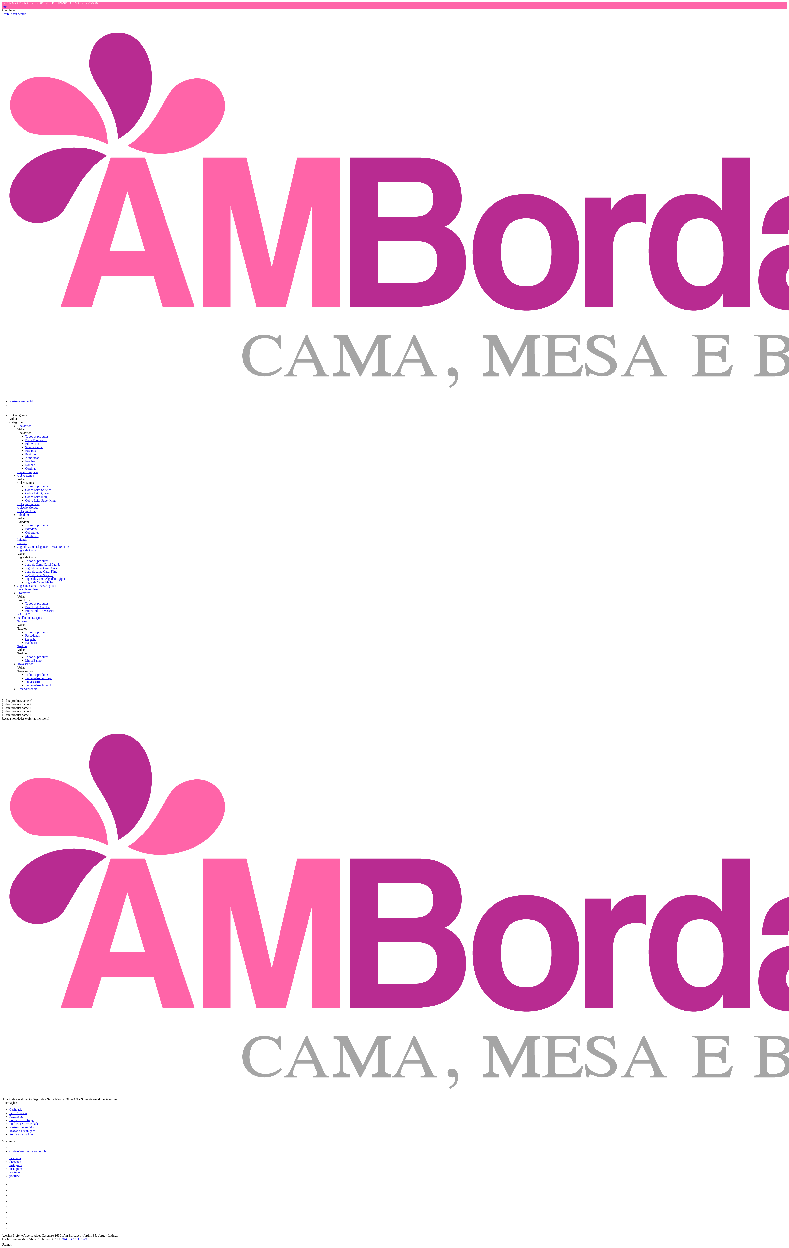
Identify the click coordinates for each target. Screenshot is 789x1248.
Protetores (23, 593)
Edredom (23, 514)
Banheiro (31, 642)
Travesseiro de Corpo (38, 678)
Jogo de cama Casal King (41, 571)
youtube (14, 1172)
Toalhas (22, 646)
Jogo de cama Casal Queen (42, 568)
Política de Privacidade (24, 1123)
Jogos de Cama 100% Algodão (36, 585)
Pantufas (30, 454)
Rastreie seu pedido (14, 14)
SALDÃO (23, 614)
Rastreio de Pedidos (22, 1127)
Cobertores (32, 532)
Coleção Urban (26, 511)
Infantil (22, 539)
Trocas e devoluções (22, 1130)
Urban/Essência (27, 689)
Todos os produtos (36, 436)
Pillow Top (32, 443)
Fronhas (30, 461)
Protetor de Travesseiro (39, 610)
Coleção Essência (28, 504)
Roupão (30, 465)
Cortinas (30, 468)
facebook (15, 1158)
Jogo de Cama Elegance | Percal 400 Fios (43, 546)
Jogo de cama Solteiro (39, 575)
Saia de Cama (34, 447)
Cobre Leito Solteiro (38, 489)
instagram (15, 1165)
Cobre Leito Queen (37, 493)
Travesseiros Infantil (38, 685)
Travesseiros (25, 664)
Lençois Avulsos (27, 589)
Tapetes (22, 621)
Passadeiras (32, 635)
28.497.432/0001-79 (74, 1239)
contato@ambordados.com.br (28, 1151)
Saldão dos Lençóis (29, 617)
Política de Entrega (21, 1120)
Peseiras (30, 450)
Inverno (22, 543)
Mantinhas (32, 536)
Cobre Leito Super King (40, 500)
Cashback (15, 1109)
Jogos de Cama (26, 550)
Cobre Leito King (36, 497)
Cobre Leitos (25, 475)
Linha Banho (33, 660)
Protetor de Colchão (37, 607)
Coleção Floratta (27, 507)
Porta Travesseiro (36, 440)
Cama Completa (27, 472)
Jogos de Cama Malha (39, 582)
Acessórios (24, 426)
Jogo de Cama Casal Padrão (43, 564)
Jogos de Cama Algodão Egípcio (45, 578)
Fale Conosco (18, 1113)
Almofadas (32, 458)
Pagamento (16, 1116)
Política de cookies (21, 1134)
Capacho (30, 639)
